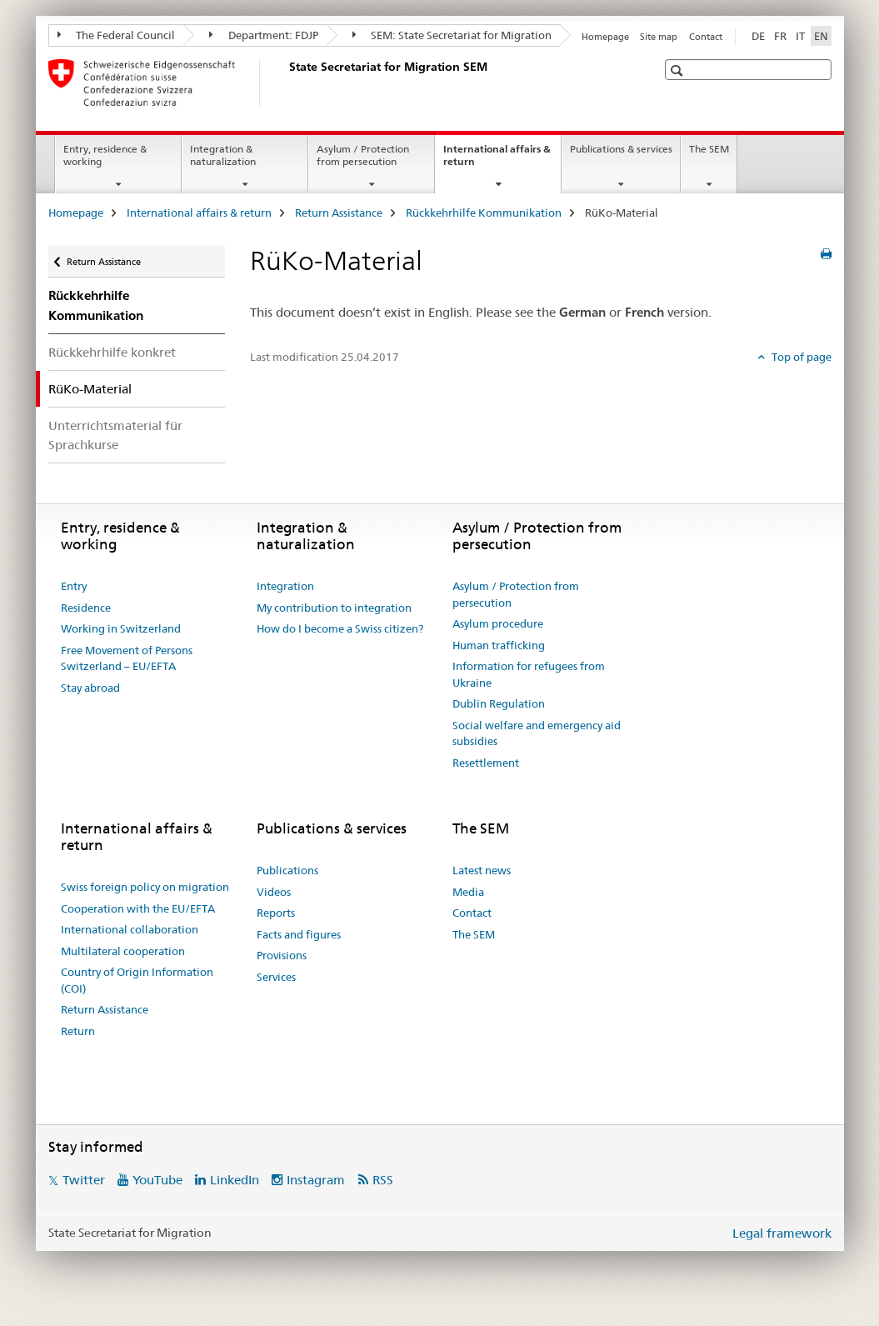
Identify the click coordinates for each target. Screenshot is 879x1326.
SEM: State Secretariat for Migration (452, 35)
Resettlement (485, 762)
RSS (382, 1180)
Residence (86, 607)
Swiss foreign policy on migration (145, 886)
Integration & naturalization (223, 155)
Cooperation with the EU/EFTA (138, 908)
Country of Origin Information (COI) (137, 980)
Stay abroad (90, 687)
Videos (274, 891)
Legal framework (782, 1233)
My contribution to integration (334, 607)
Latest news (481, 870)
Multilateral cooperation (123, 951)
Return (78, 1031)
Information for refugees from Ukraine (528, 674)
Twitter (83, 1180)
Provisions (282, 955)
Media (468, 891)
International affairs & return (497, 161)
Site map (658, 37)
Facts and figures (299, 934)
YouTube (157, 1180)
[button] (678, 70)
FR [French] (780, 36)
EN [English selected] (821, 36)
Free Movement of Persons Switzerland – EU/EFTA (126, 658)
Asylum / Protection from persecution (363, 155)
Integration (285, 586)
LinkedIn (234, 1180)
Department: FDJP (263, 35)
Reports (276, 912)
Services (276, 976)
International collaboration (129, 929)
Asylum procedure (497, 623)
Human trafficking (498, 645)
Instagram (316, 1180)
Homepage (605, 37)
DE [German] (758, 36)
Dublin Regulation (498, 703)
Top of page (800, 356)
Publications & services (621, 149)
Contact (705, 37)
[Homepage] (285, 82)
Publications (287, 870)
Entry (74, 586)
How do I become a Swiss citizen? (340, 628)
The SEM (709, 149)
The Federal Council (116, 35)
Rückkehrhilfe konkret (112, 352)
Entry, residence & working (105, 155)
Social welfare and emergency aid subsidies (536, 733)
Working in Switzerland (121, 628)
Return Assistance (338, 212)
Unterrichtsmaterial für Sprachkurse (115, 435)
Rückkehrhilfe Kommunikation (484, 212)
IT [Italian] (800, 36)
